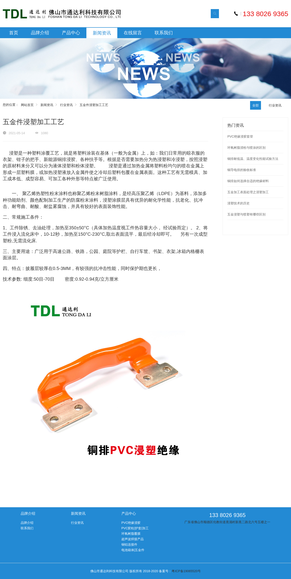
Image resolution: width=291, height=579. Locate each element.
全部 (255, 105)
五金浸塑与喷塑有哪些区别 (246, 214)
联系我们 (164, 32)
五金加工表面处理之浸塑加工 (248, 192)
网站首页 (27, 105)
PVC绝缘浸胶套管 (240, 136)
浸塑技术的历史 (238, 203)
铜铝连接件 (129, 544)
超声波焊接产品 (132, 539)
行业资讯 (66, 105)
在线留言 (133, 32)
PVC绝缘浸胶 (131, 523)
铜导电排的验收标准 (241, 170)
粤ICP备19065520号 (186, 571)
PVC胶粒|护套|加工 (135, 528)
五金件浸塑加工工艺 (94, 105)
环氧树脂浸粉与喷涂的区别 (246, 147)
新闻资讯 (102, 32)
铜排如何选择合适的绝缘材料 (248, 181)
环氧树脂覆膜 (130, 533)
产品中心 (71, 32)
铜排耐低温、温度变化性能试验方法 (252, 159)
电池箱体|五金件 (133, 550)
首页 (13, 32)
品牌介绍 (40, 32)
